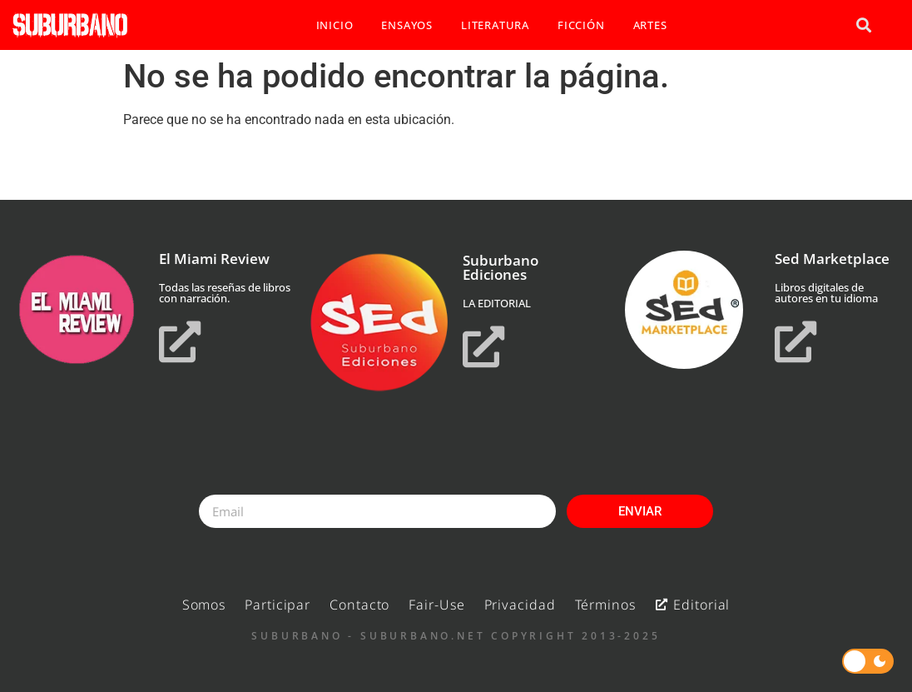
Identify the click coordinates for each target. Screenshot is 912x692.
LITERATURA (495, 24)
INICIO (335, 24)
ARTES (650, 24)
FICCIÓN (581, 24)
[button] (863, 25)
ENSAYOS (407, 24)
